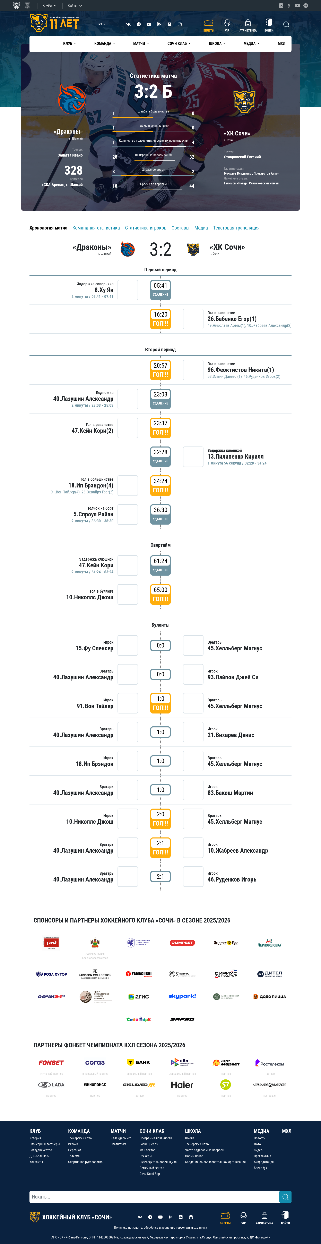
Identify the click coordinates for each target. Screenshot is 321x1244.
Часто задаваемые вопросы (204, 1150)
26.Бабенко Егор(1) (232, 318)
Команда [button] (103, 43)
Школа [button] (215, 43)
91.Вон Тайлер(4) (65, 492)
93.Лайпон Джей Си (233, 677)
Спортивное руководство (85, 1162)
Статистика (119, 1144)
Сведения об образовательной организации (215, 1162)
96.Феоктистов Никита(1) (241, 369)
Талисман (74, 1156)
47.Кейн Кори (96, 565)
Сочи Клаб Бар (150, 1174)
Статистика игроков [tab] (145, 228)
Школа (189, 1138)
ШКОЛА (193, 1131)
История (35, 1138)
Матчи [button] (139, 43)
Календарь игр (121, 1138)
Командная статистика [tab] (96, 228)
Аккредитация (264, 1162)
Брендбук (260, 1168)
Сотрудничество (40, 1150)
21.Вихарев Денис (231, 734)
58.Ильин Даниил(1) (225, 376)
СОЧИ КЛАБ (152, 1131)
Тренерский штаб (80, 1138)
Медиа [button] (250, 43)
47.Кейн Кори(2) (92, 430)
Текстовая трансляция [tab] (236, 228)
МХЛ (281, 43)
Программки (262, 1156)
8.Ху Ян (104, 289)
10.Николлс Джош (89, 597)
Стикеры (146, 1156)
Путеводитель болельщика (158, 1162)
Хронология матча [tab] (48, 228)
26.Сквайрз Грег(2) (97, 492)
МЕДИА (261, 1131)
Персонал (74, 1150)
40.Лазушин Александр (83, 398)
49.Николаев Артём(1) (226, 325)
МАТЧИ (118, 1131)
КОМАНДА (79, 1131)
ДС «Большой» (39, 1156)
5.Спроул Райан (93, 514)
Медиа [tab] (201, 228)
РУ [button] (100, 24)
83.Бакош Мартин (230, 792)
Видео (258, 1150)
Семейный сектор (152, 1168)
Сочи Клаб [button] (177, 43)
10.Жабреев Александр (238, 850)
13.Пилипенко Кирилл (236, 456)
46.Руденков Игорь (232, 879)
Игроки (73, 1144)
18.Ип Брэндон (94, 763)
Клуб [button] (68, 43)
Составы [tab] (180, 228)
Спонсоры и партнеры (44, 1144)
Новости (259, 1138)
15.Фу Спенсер (94, 648)
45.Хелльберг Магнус (235, 648)
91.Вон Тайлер (95, 706)
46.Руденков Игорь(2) (262, 376)
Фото (257, 1144)
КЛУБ (35, 1131)
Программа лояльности (156, 1138)
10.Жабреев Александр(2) (269, 325)
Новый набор (194, 1156)
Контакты (36, 1162)
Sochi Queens (149, 1144)
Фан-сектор (147, 1150)
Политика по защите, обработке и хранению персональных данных (160, 1227)
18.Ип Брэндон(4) (90, 485)
